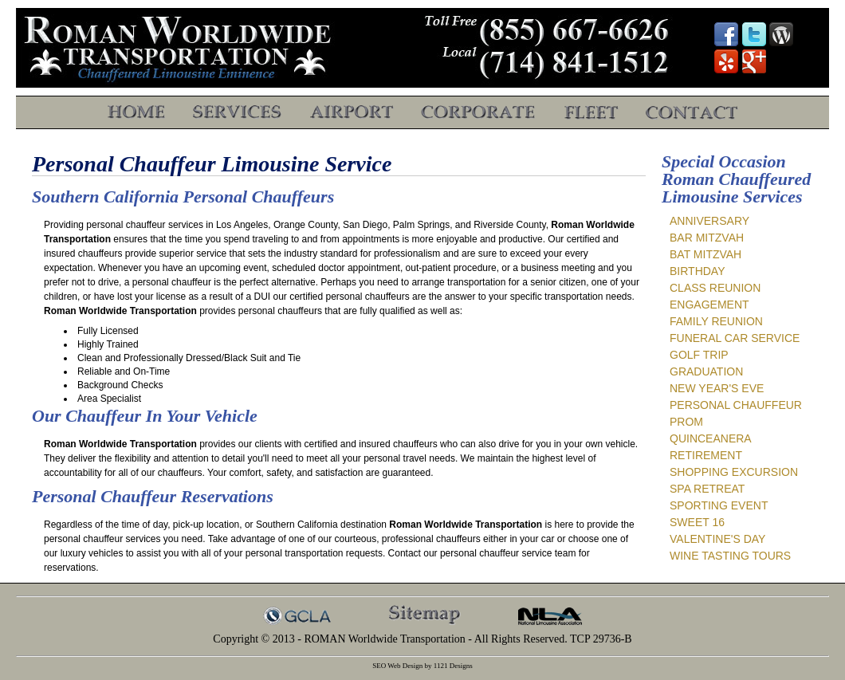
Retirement (706, 455)
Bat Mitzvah (705, 254)
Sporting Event (719, 505)
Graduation (706, 371)
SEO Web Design (397, 666)
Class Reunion (715, 287)
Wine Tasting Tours (730, 555)
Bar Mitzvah (707, 237)
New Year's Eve (717, 388)
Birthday (697, 271)
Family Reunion (716, 321)
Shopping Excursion (734, 472)
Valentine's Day (717, 539)
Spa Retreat (707, 488)
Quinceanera (711, 438)
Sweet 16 (697, 522)
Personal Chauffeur (736, 405)
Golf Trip (699, 354)
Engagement (709, 304)
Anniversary (709, 220)
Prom (686, 421)
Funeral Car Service (735, 338)
